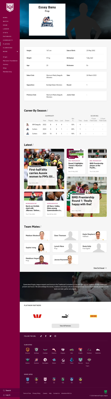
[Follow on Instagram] (55, 336)
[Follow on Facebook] (46, 336)
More (10, 51)
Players (6, 44)
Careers (45, 393)
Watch (6, 21)
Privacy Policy (36, 393)
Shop (5, 68)
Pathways (7, 36)
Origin (5, 57)
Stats (5, 32)
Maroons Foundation (10, 61)
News (5, 17)
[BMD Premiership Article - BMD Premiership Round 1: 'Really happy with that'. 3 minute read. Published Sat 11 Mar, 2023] (87, 197)
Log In (6, 395)
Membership (7, 72)
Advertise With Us (66, 393)
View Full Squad (100, 268)
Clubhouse (7, 48)
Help (50, 393)
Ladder (6, 29)
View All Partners (65, 326)
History (5, 64)
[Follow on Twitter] (50, 336)
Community (8, 40)
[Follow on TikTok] (41, 336)
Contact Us (56, 393)
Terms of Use (27, 393)
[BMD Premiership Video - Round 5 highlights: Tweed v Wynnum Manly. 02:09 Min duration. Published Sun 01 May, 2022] (76, 161)
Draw (5, 25)
